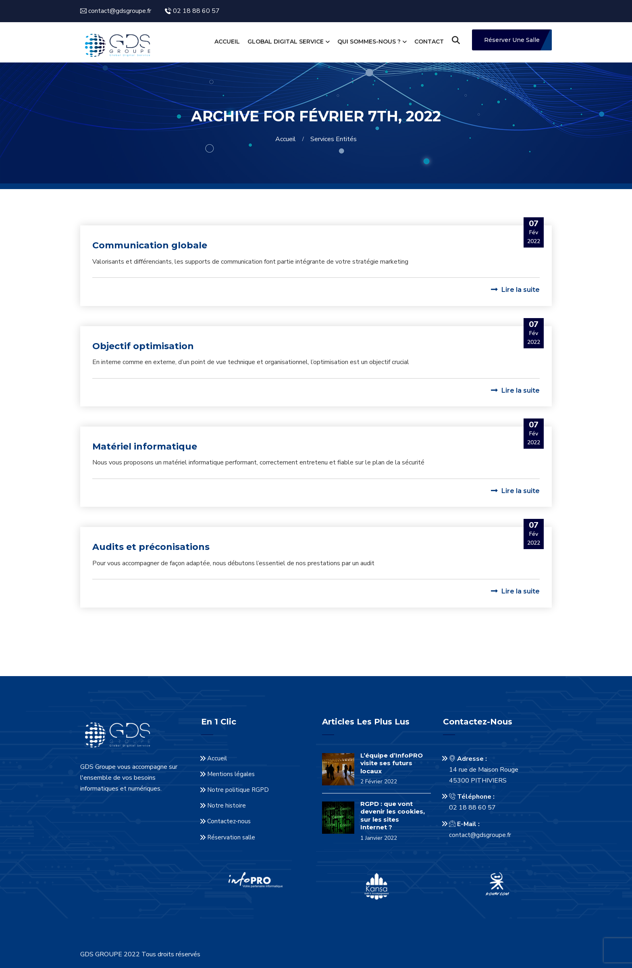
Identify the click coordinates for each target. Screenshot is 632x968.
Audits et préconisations (151, 546)
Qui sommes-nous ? (369, 41)
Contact (429, 41)
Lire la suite (515, 290)
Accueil (227, 41)
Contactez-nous (229, 821)
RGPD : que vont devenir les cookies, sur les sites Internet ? (392, 815)
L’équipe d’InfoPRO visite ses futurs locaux (391, 763)
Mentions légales (231, 774)
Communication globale (149, 245)
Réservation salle (231, 837)
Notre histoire (226, 805)
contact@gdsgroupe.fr (480, 835)
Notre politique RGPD (238, 790)
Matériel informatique (144, 446)
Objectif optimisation (143, 346)
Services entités (333, 139)
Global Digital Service (285, 41)
